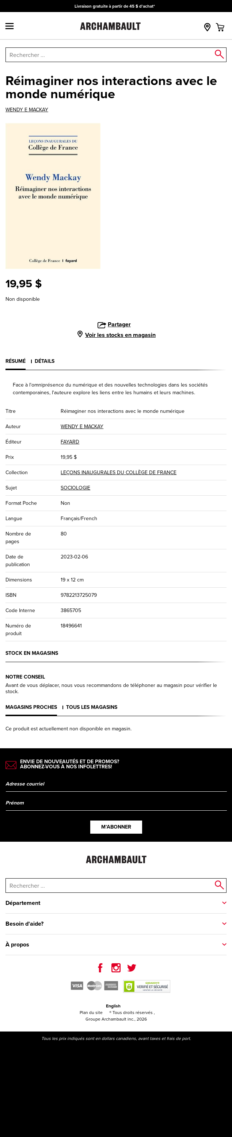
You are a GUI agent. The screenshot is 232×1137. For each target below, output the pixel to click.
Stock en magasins (31, 653)
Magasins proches (31, 707)
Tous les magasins (91, 707)
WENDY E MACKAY (26, 109)
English (113, 1006)
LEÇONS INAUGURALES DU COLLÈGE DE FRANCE (118, 472)
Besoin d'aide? (24, 923)
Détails (44, 361)
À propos (17, 944)
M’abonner (116, 826)
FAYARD (70, 442)
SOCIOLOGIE (75, 488)
